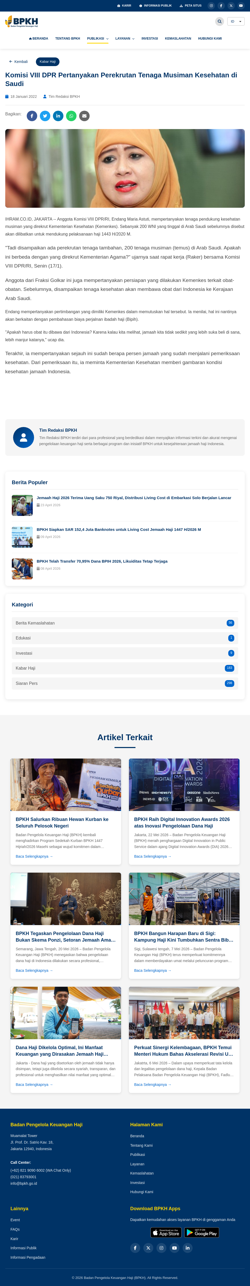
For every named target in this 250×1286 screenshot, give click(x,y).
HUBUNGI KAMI (210, 38)
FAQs (15, 1229)
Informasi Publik (23, 1248)
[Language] (236, 21)
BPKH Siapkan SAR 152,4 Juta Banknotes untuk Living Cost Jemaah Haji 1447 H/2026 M (119, 529)
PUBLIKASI (97, 38)
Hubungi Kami (141, 1192)
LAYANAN (125, 38)
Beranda (137, 1136)
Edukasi (125, 638)
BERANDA (38, 38)
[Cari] (219, 21)
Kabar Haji (125, 668)
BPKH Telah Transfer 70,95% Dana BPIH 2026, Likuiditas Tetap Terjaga (102, 561)
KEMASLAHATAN (178, 38)
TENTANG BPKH (67, 38)
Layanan (137, 1164)
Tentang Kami (141, 1145)
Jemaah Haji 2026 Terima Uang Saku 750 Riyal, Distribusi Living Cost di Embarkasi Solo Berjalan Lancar (134, 497)
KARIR (124, 5)
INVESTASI (150, 38)
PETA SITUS (191, 5)
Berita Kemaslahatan (125, 623)
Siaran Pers (125, 683)
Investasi (125, 653)
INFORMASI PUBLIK (155, 5)
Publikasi (137, 1154)
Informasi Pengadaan (27, 1257)
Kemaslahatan (142, 1173)
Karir (14, 1239)
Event (15, 1220)
